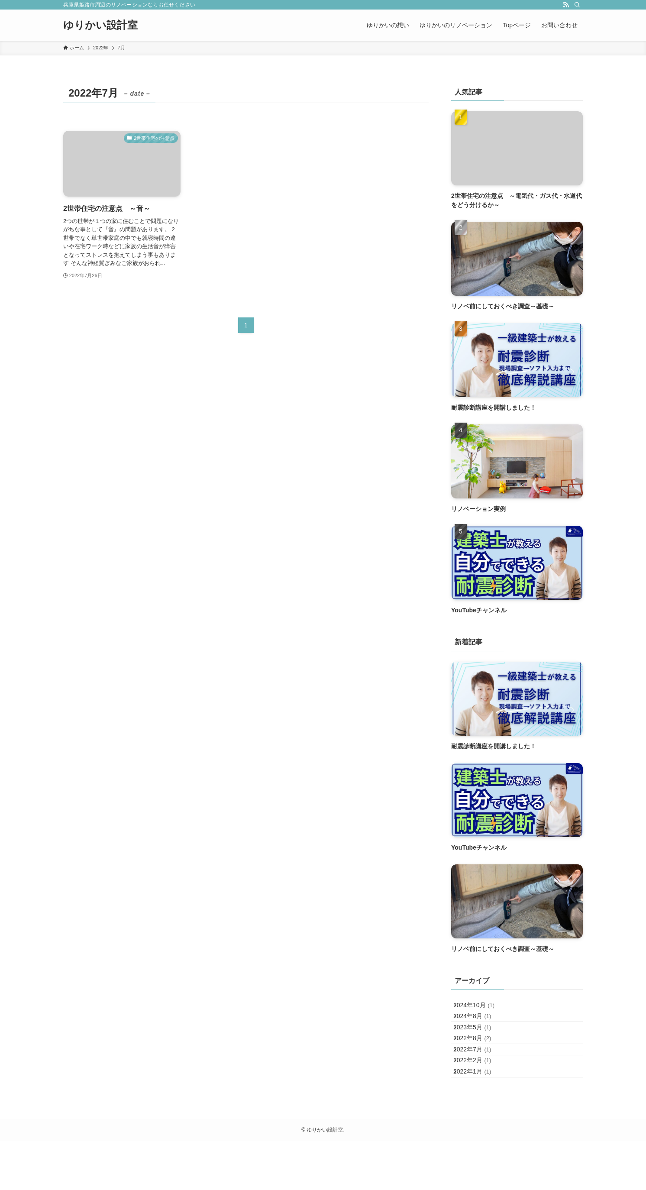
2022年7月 (479, 1080)
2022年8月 (479, 1062)
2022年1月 (479, 1116)
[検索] (577, 5)
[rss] (566, 5)
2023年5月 (479, 1044)
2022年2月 (479, 1098)
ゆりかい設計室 (100, 25)
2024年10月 (480, 1008)
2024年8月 (479, 1026)
